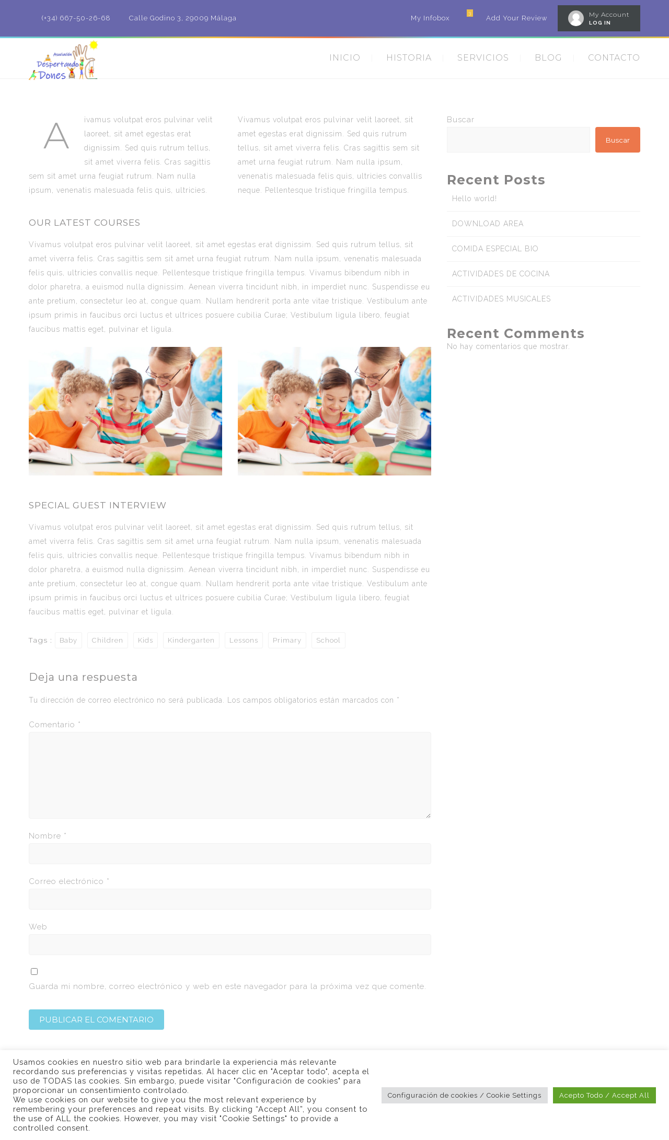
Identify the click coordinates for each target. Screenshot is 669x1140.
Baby (68, 640)
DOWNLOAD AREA (488, 223)
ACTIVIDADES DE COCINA (501, 274)
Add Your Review (516, 18)
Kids (145, 640)
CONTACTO (614, 58)
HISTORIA (409, 58)
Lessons (243, 640)
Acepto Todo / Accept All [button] (604, 1095)
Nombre (48, 836)
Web (38, 927)
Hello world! (474, 198)
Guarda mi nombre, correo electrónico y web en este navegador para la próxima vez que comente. (227, 986)
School (328, 640)
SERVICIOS (483, 58)
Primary (287, 640)
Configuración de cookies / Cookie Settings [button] (464, 1095)
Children (107, 640)
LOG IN (600, 23)
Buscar (461, 119)
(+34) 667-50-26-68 (76, 18)
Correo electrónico (69, 881)
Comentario (55, 724)
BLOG (548, 58)
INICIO (345, 58)
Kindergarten (191, 640)
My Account (609, 14)
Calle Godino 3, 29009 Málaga (183, 18)
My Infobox (430, 18)
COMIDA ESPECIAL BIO (495, 249)
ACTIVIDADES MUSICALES (501, 299)
